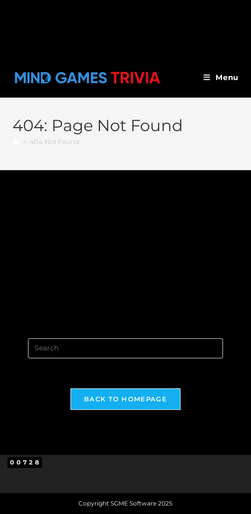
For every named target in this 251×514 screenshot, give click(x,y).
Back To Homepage (125, 399)
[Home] (16, 142)
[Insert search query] (125, 348)
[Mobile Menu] (221, 77)
